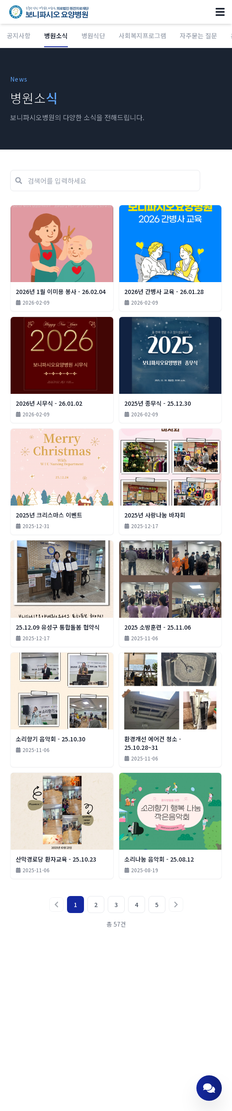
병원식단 (93, 35)
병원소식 (56, 39)
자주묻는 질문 (198, 35)
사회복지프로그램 (142, 35)
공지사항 (19, 35)
